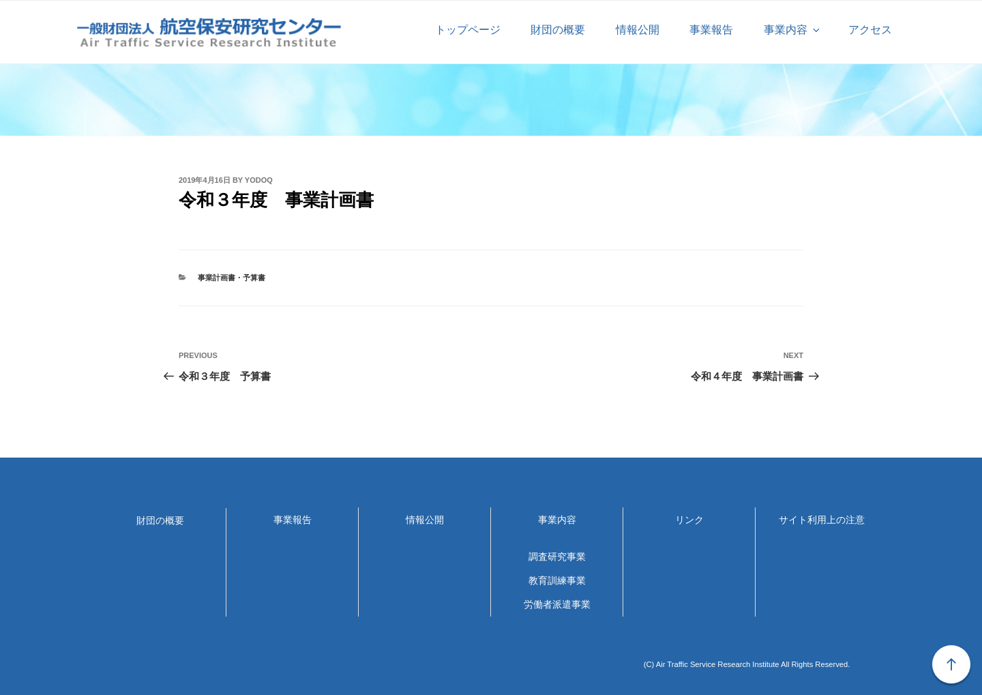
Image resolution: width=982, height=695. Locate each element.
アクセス (870, 29)
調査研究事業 (557, 556)
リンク (689, 519)
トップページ (468, 29)
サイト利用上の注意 (822, 519)
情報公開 (637, 29)
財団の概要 (558, 29)
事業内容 (793, 29)
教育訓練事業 (557, 580)
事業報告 (711, 29)
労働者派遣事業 (557, 604)
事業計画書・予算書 (231, 277)
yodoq (259, 180)
